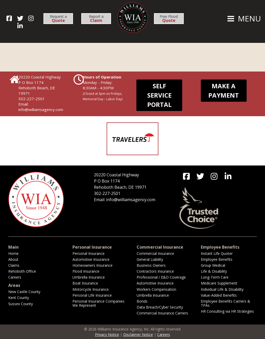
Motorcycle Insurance (90, 289)
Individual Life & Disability (222, 289)
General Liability (150, 259)
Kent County (18, 297)
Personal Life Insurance (92, 295)
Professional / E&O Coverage (161, 277)
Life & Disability (214, 271)
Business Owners (151, 265)
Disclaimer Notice (138, 334)
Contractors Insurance (155, 271)
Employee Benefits (216, 259)
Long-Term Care (215, 277)
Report (96, 18)
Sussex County (20, 303)
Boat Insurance (85, 283)
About (13, 259)
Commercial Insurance (155, 253)
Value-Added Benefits (219, 295)
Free (169, 18)
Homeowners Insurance (92, 265)
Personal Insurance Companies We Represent (98, 303)
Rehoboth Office (22, 271)
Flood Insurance (85, 271)
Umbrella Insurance (88, 277)
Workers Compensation (156, 289)
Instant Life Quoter (217, 253)
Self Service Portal (159, 95)
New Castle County (24, 291)
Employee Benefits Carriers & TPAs (225, 303)
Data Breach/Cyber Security (160, 307)
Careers (14, 277)
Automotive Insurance (90, 259)
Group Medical (213, 265)
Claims (13, 265)
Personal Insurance (88, 253)
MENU (243, 18)
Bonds (142, 301)
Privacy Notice (107, 334)
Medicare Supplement (219, 283)
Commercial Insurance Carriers (162, 313)
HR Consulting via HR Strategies (227, 311)
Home (13, 253)
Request (58, 18)
